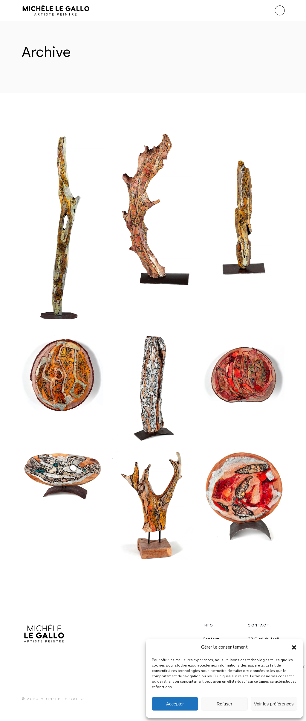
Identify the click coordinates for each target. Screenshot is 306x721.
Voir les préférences (274, 703)
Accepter (175, 703)
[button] (294, 647)
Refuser (224, 703)
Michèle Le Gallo (62, 698)
